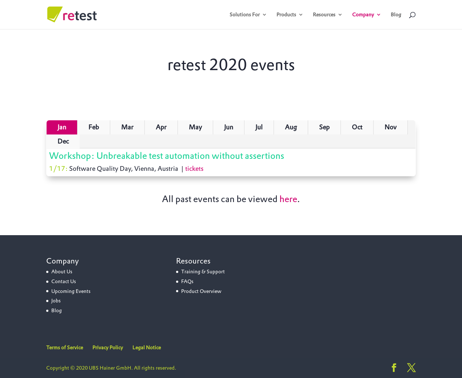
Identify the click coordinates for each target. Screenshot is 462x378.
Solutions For (245, 15)
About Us (61, 271)
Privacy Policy (107, 347)
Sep (324, 127)
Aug (291, 127)
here (288, 199)
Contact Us (63, 281)
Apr (161, 127)
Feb (93, 127)
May (195, 127)
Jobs (56, 300)
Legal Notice (146, 347)
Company (363, 15)
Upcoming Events (71, 291)
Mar (127, 127)
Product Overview (201, 291)
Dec (63, 141)
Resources (324, 15)
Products (286, 15)
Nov (391, 127)
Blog (396, 15)
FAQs (187, 281)
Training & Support (203, 271)
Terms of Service (64, 347)
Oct (357, 127)
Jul (259, 127)
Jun (228, 127)
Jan (61, 127)
